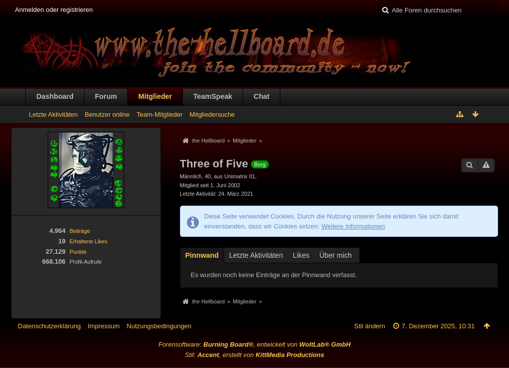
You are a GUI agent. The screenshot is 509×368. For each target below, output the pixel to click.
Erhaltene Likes (88, 241)
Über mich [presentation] (336, 255)
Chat (261, 96)
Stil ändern (369, 326)
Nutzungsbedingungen (159, 326)
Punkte (78, 252)
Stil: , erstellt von (254, 355)
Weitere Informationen (353, 226)
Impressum (103, 326)
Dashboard (55, 96)
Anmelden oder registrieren (54, 9)
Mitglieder (155, 96)
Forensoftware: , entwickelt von (255, 344)
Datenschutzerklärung (49, 326)
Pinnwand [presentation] (202, 255)
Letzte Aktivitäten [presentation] (256, 255)
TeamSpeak (212, 96)
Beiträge (80, 231)
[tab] (202, 255)
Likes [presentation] (301, 255)
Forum (106, 96)
